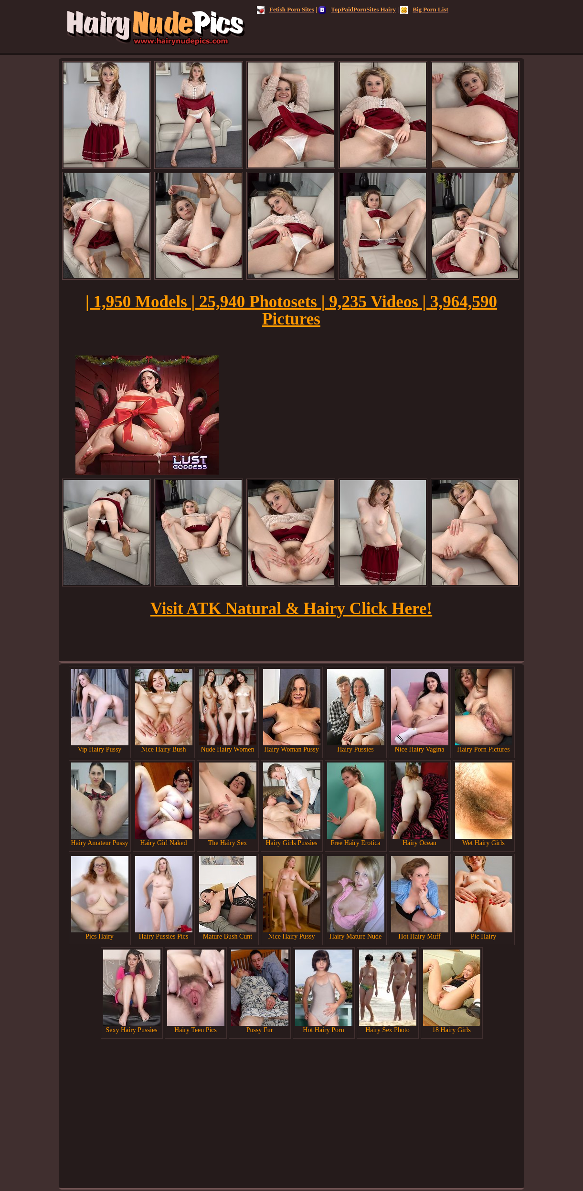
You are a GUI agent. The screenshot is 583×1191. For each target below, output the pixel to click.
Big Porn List (424, 9)
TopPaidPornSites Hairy (357, 9)
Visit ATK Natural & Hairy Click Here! (291, 608)
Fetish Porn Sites (285, 9)
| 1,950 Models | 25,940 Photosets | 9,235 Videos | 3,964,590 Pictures (291, 310)
